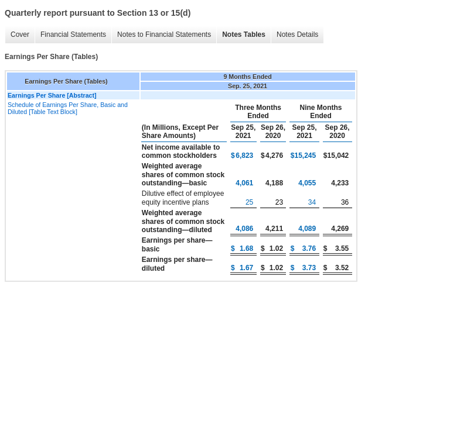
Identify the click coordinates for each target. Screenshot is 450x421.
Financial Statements (73, 34)
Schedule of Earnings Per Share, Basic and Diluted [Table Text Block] (68, 108)
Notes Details (297, 34)
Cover (20, 34)
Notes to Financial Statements (164, 34)
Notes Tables (243, 34)
